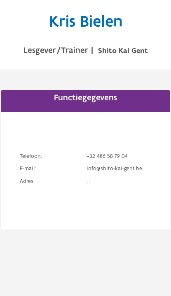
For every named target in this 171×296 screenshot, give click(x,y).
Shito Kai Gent (123, 51)
